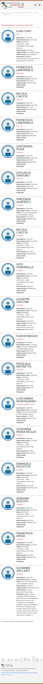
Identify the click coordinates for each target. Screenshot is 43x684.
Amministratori (7, 14)
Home (2, 12)
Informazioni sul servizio (8, 672)
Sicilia (12, 12)
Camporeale (36, 12)
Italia (7, 12)
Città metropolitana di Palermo (23, 12)
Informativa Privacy (23, 672)
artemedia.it (32, 668)
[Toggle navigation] (35, 4)
